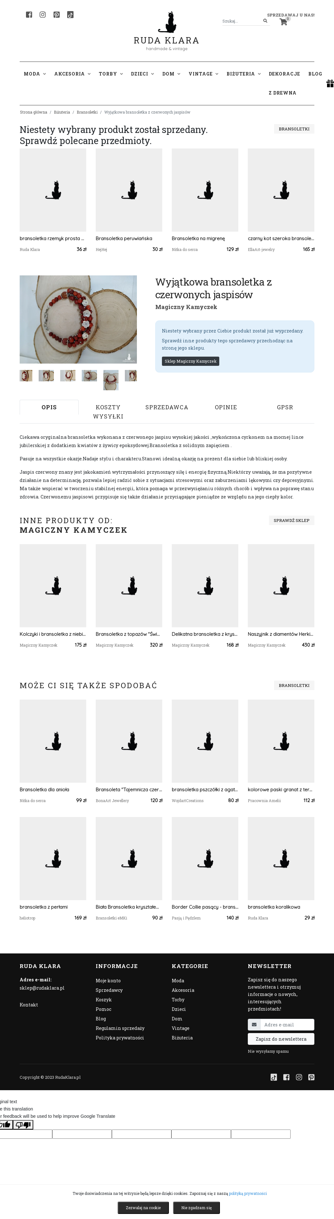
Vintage (180, 1028)
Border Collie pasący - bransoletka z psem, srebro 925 (205, 907)
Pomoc (103, 1009)
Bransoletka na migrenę (198, 238)
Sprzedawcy (109, 990)
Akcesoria (183, 990)
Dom (177, 1019)
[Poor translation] (23, 1125)
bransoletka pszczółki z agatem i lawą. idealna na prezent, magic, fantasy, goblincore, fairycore (205, 790)
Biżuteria (62, 112)
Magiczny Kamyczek (186, 307)
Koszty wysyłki (108, 411)
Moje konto (108, 981)
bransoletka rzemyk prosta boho (53, 238)
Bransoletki (87, 112)
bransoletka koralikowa (274, 907)
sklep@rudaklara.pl (42, 988)
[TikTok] (70, 14)
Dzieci (179, 1009)
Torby (178, 1000)
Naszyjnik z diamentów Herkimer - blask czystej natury (281, 634)
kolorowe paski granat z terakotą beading (281, 790)
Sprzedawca (167, 407)
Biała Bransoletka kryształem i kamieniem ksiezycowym (129, 907)
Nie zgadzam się (196, 1207)
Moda (178, 981)
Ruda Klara (167, 35)
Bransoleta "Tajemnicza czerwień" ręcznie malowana (129, 790)
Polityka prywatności (120, 1038)
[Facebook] (29, 14)
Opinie (226, 407)
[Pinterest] (57, 14)
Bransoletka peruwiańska (124, 238)
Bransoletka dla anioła (44, 790)
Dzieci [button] (142, 74)
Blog (315, 74)
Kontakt (29, 1005)
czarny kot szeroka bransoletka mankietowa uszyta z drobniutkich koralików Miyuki (281, 238)
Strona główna (33, 112)
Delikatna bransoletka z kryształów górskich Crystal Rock (205, 634)
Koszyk (104, 1000)
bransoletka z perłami (43, 907)
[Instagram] (43, 14)
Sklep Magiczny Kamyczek (190, 361)
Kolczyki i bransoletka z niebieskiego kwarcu (53, 634)
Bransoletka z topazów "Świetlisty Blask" (129, 634)
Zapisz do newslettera (281, 1039)
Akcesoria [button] (72, 74)
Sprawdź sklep (292, 520)
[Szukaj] (265, 21)
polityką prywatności (248, 1193)
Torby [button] (111, 74)
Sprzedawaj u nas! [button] (290, 15)
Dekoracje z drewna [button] (284, 83)
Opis (49, 407)
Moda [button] (35, 74)
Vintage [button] (203, 74)
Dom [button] (171, 74)
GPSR (285, 407)
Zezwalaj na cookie (143, 1207)
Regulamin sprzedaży (120, 1028)
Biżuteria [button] (244, 74)
